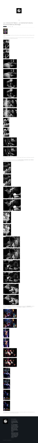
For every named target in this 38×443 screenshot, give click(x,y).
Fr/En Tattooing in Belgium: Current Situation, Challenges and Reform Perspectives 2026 (14, 422)
